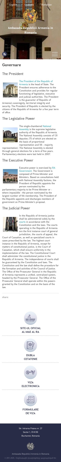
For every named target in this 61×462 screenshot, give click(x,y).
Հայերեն (29, 4)
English (13, 4)
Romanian (46, 4)
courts (22, 221)
